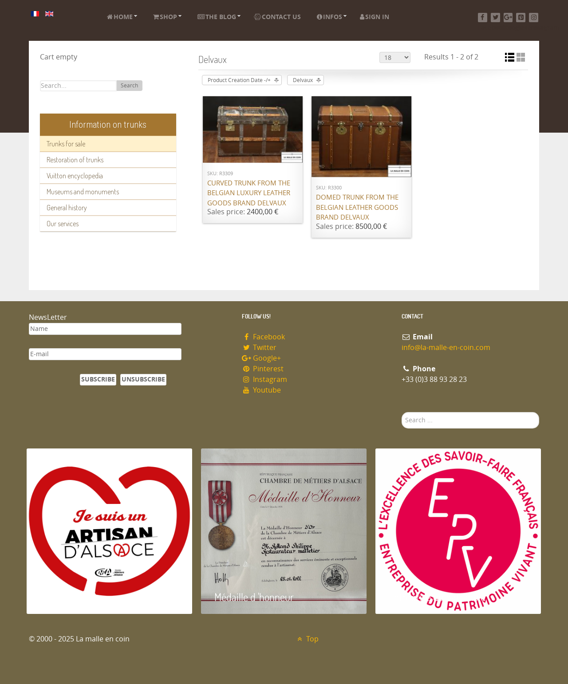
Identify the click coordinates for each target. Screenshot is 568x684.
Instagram (264, 379)
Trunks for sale (66, 143)
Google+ (261, 358)
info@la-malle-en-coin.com (446, 347)
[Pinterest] (520, 17)
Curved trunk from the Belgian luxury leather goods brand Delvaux (248, 193)
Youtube (261, 390)
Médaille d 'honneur (254, 597)
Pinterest (263, 369)
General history (67, 207)
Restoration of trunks (75, 159)
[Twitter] (495, 17)
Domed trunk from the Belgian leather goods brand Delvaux (357, 207)
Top (307, 639)
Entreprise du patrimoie (437, 597)
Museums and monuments (83, 191)
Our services (63, 223)
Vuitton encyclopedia (75, 175)
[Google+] (508, 17)
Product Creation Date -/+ (239, 80)
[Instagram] (533, 17)
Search (129, 86)
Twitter (259, 347)
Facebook (263, 337)
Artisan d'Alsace (71, 597)
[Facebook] (482, 17)
